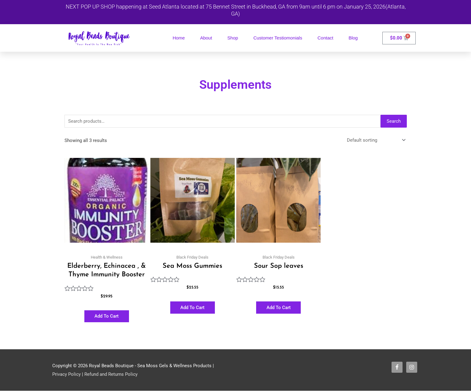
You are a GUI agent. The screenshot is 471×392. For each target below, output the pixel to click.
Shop (232, 37)
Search (394, 121)
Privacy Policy (66, 375)
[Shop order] (375, 140)
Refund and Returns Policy (111, 375)
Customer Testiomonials (277, 37)
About (206, 37)
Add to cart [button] (106, 316)
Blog (353, 37)
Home (179, 37)
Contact (325, 37)
